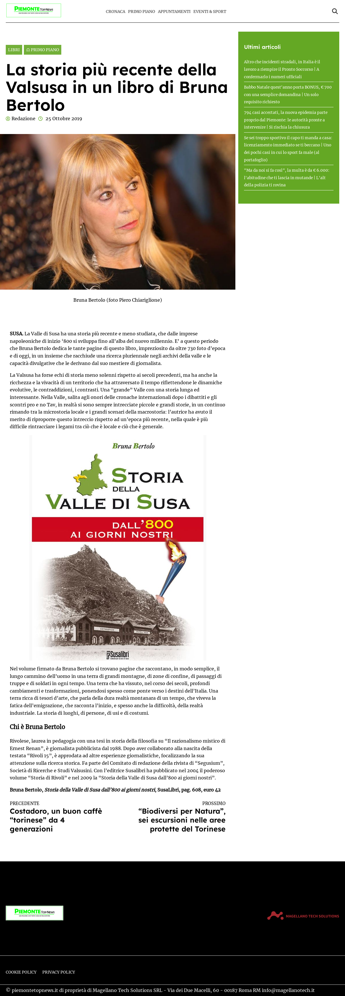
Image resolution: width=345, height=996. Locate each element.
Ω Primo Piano (42, 49)
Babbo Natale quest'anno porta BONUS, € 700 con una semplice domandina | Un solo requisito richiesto (288, 94)
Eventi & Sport (209, 11)
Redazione (23, 118)
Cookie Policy (21, 972)
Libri (14, 49)
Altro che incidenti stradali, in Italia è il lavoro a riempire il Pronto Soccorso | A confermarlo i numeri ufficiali (282, 69)
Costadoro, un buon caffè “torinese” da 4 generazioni (58, 817)
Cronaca (115, 11)
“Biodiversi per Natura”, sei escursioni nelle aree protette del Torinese (177, 817)
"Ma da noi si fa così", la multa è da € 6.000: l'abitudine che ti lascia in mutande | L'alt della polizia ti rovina (286, 178)
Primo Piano (141, 11)
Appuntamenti (174, 11)
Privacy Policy (58, 972)
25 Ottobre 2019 (63, 118)
